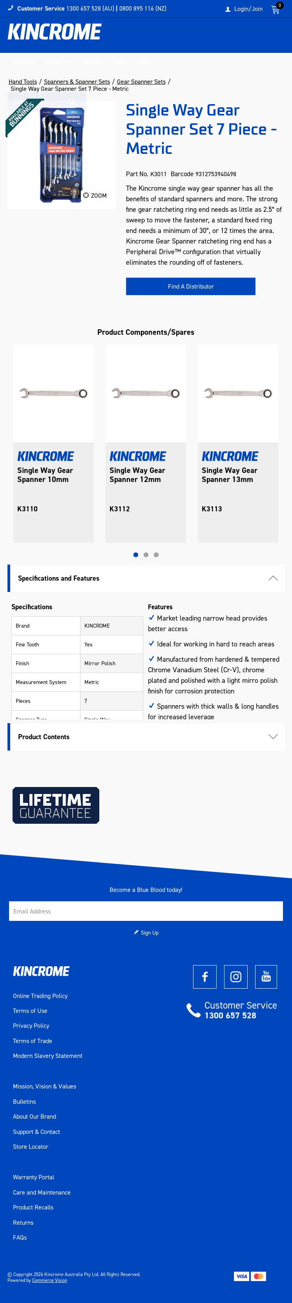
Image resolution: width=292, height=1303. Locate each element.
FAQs (20, 1237)
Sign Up (150, 933)
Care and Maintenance (42, 1192)
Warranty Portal (33, 1177)
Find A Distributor (191, 286)
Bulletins (24, 1101)
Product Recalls (33, 1207)
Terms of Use (30, 1010)
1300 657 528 (230, 1015)
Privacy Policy (31, 1025)
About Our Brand (34, 1116)
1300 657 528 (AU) (90, 8)
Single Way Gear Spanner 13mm (229, 475)
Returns (23, 1222)
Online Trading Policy (40, 996)
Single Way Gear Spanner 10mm (45, 475)
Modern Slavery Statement (47, 1055)
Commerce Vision (49, 1280)
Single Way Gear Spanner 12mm (137, 475)
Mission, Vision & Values (44, 1086)
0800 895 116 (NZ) (142, 8)
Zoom (99, 195)
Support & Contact (36, 1131)
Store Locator (30, 1146)
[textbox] (233, 37)
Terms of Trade (32, 1041)
